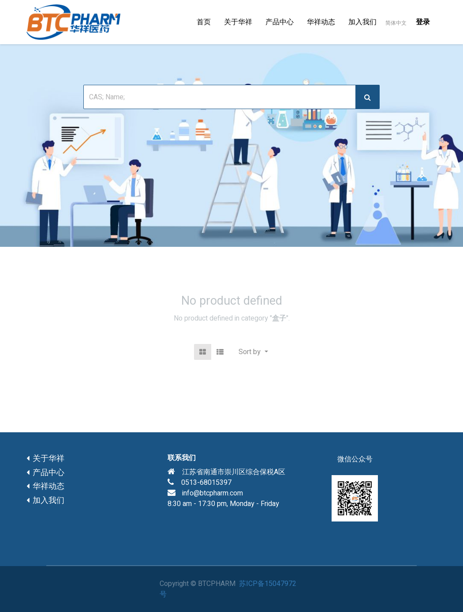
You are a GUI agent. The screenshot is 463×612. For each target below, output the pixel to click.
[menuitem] (203, 22)
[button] (253, 352)
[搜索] (367, 97)
